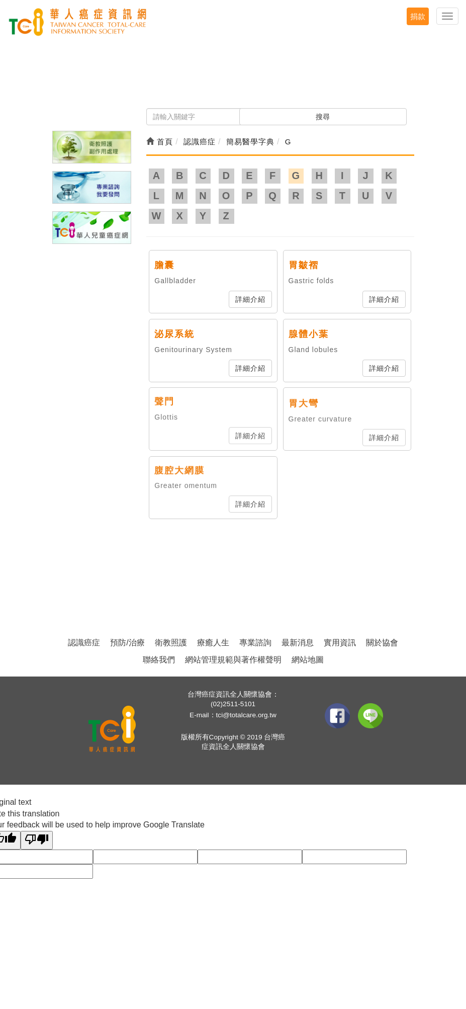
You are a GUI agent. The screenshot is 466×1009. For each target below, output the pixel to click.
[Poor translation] (37, 840)
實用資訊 (340, 642)
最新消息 (298, 642)
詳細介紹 (250, 299)
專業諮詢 (255, 642)
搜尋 (323, 117)
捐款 (417, 16)
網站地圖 (308, 659)
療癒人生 (213, 642)
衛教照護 (171, 642)
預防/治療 (127, 642)
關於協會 (382, 642)
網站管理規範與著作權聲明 (233, 659)
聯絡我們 (159, 659)
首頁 (159, 141)
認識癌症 (84, 642)
